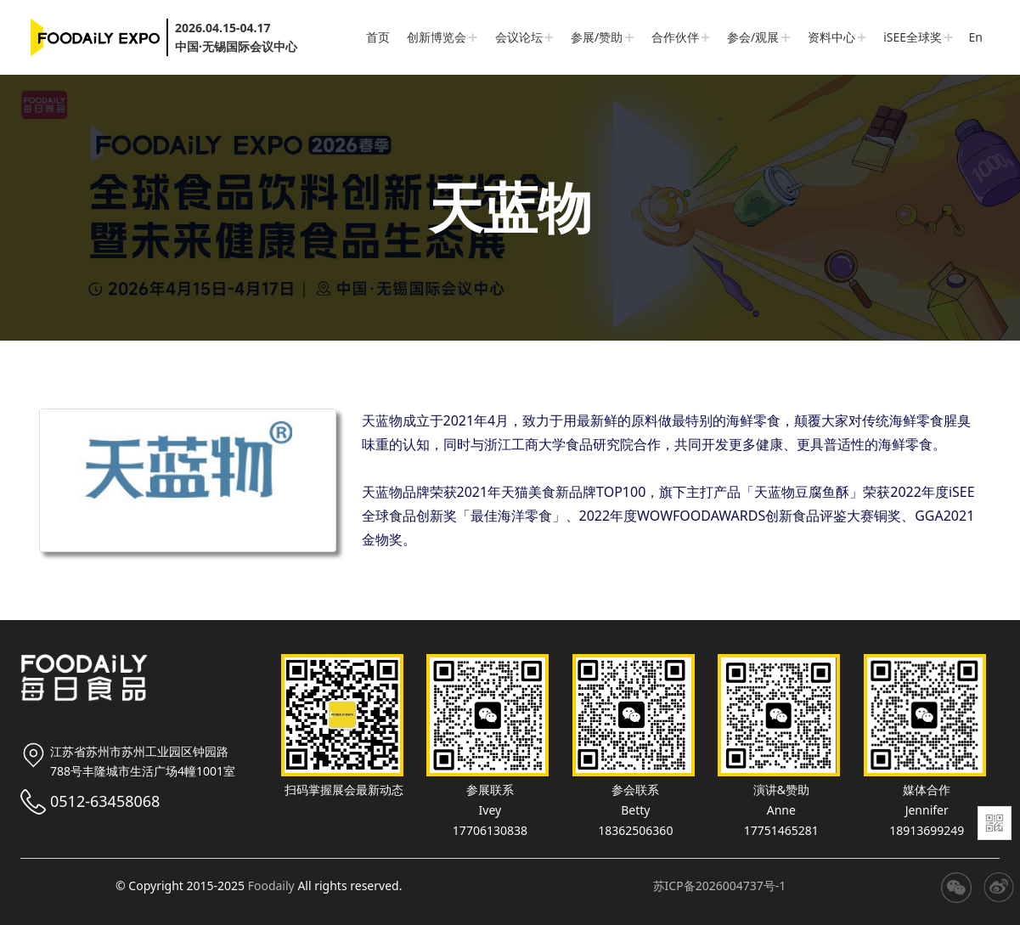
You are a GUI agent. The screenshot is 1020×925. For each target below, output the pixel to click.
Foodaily (271, 885)
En (976, 37)
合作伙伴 (675, 37)
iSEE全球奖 (912, 37)
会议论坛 (519, 37)
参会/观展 (753, 37)
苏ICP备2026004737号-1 (719, 885)
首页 (378, 37)
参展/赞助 (597, 37)
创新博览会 (436, 37)
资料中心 (831, 37)
